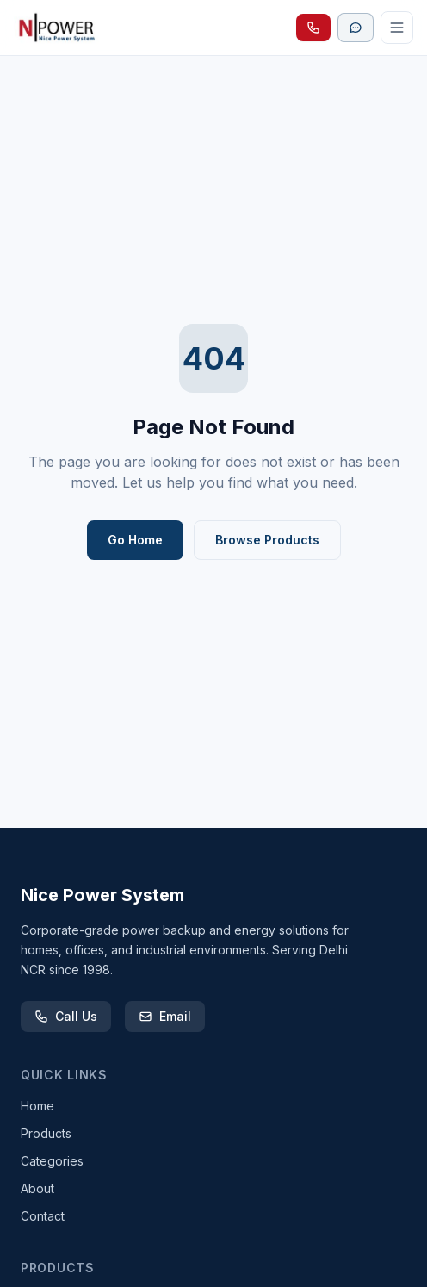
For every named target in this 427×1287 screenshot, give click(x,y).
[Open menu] (397, 27)
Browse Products (267, 539)
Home (37, 1105)
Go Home (135, 539)
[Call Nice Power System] (313, 27)
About (37, 1188)
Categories (52, 1160)
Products (46, 1133)
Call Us (65, 1016)
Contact (43, 1216)
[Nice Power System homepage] (59, 27)
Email (165, 1016)
